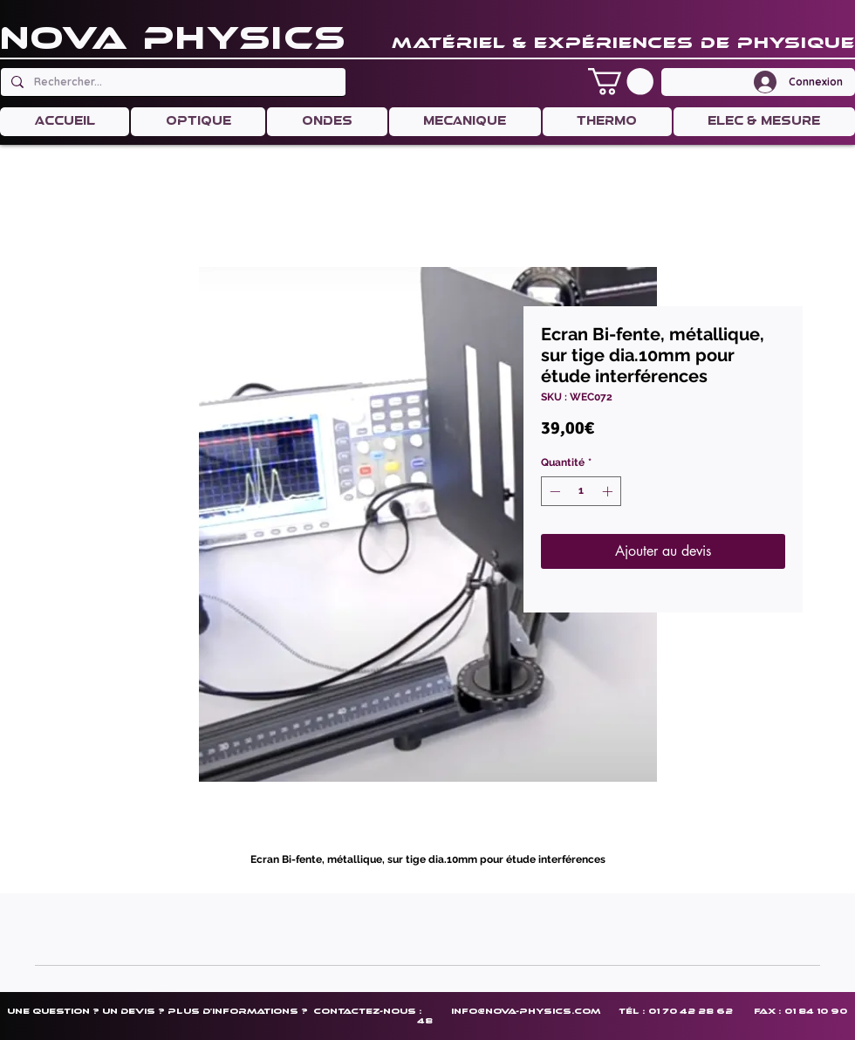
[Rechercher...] (171, 82)
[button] (620, 81)
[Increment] (609, 491)
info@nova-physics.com (525, 1011)
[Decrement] (553, 491)
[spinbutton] (581, 491)
